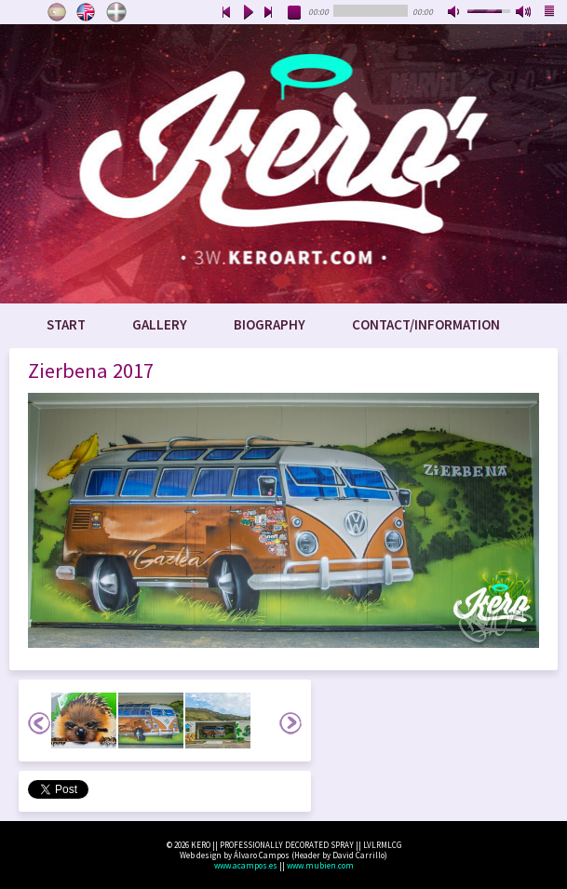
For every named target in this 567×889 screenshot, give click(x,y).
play (247, 13)
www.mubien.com (320, 865)
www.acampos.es (245, 865)
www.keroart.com (283, 163)
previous (226, 13)
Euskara (116, 12)
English (86, 12)
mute (455, 13)
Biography (269, 324)
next (269, 13)
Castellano (57, 12)
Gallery (159, 324)
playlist (550, 13)
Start (66, 324)
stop (295, 13)
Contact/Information (426, 324)
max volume (524, 13)
